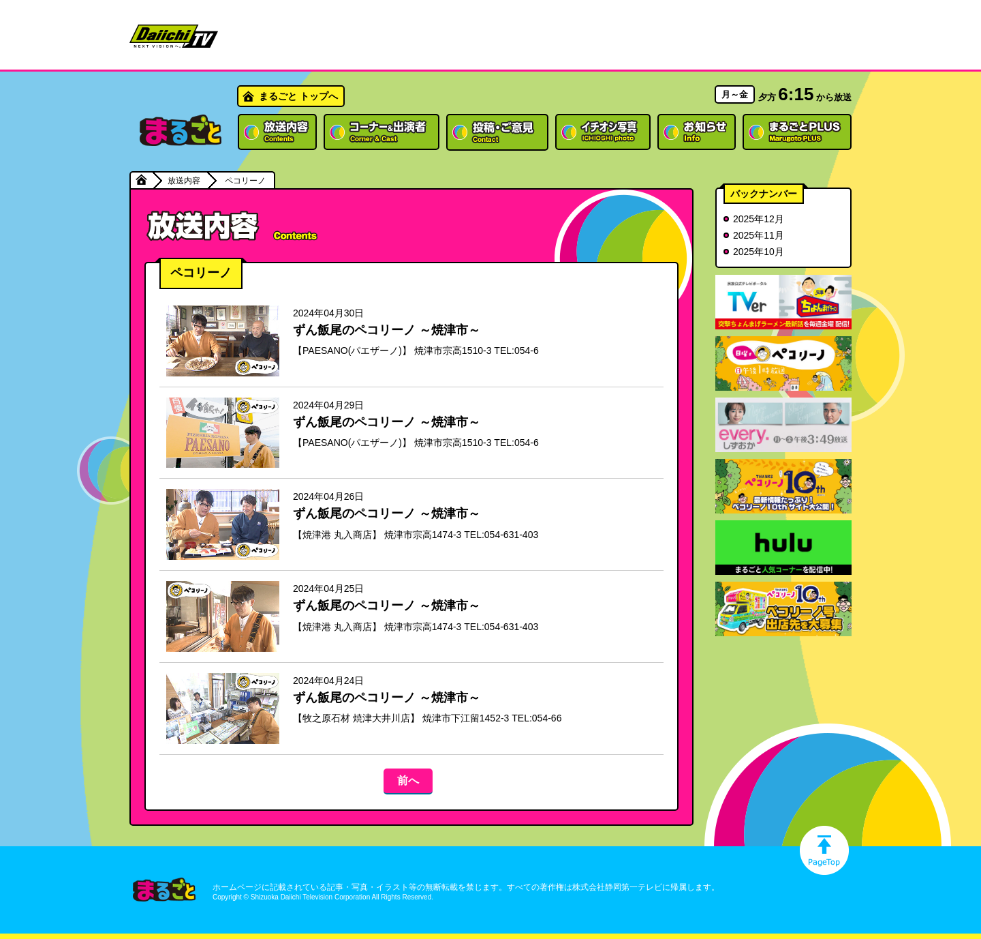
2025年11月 (758, 235)
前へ (408, 780)
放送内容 (184, 180)
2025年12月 (758, 218)
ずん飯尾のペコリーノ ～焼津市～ (386, 330)
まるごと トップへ (298, 96)
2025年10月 (758, 251)
